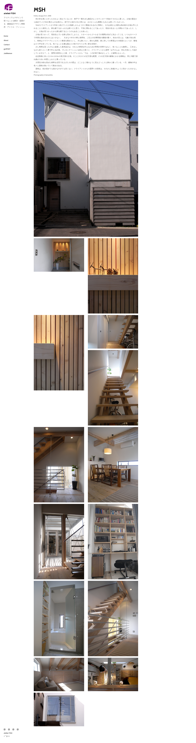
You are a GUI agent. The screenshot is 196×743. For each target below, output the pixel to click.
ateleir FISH (15, 9)
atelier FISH (8, 733)
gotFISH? (7, 49)
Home (6, 36)
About (6, 40)
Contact (7, 44)
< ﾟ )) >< (7, 736)
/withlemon (8, 53)
